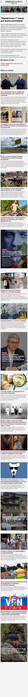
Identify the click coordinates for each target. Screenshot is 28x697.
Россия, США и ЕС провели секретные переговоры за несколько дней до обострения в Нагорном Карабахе (14, 518)
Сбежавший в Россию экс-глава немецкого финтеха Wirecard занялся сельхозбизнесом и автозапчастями (14, 125)
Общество (14, 3)
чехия (2, 580)
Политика (4, 249)
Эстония (2, 154)
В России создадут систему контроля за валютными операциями (12, 392)
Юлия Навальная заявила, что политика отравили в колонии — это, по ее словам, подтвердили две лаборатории (14, 254)
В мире (4, 514)
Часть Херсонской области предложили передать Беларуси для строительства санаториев (12, 93)
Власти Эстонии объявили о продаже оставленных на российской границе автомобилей (11, 158)
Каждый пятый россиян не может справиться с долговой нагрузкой (11, 291)
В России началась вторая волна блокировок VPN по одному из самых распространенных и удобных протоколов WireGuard (14, 613)
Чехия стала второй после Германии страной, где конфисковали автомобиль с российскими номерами (14, 583)
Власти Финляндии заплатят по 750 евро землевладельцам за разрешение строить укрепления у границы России (14, 651)
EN (26, 3)
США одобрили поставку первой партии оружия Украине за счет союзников (12, 189)
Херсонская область (5, 90)
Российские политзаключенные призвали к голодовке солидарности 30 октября (13, 452)
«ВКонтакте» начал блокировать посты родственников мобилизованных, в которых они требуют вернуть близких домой (13, 481)
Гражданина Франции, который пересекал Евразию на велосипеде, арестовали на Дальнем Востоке (13, 219)
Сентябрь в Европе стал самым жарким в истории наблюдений (13, 552)
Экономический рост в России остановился (13, 321)
